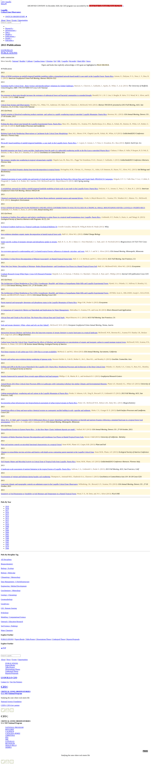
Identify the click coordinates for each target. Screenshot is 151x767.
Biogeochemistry (7, 564)
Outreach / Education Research (12, 622)
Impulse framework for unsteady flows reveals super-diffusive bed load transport (29, 376)
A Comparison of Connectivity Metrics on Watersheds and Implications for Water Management (35, 310)
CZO (9, 677)
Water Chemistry (7, 630)
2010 (7, 524)
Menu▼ (4, 4)
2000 (7, 536)
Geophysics (5, 604)
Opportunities (23, 20)
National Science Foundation (11, 702)
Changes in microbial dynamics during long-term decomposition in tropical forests (30, 170)
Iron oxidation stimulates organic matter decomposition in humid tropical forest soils (31, 234)
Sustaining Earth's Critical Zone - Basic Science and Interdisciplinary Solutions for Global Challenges (37, 86)
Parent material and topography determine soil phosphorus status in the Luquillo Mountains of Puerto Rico (39, 302)
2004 (7, 532)
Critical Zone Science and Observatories (15, 105)
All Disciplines (6, 559)
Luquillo (11, 11)
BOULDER (9, 729)
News (9, 20)
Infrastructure (10, 30)
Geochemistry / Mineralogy (11, 591)
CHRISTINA (10, 735)
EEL (7, 737)
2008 (7, 526)
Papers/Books (20, 639)
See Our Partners (16, 682)
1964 (7, 548)
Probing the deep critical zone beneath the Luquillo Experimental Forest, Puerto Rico (31, 124)
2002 (7, 534)
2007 (7, 528)
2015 (7, 514)
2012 (7, 520)
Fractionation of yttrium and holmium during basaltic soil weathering (25, 477)
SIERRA (8, 747)
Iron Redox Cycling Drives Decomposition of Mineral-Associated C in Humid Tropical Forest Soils (36, 259)
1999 (7, 538)
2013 (7, 518)
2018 (7, 508)
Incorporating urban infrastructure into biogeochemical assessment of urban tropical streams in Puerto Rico (39, 403)
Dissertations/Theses (43, 639)
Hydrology (5, 613)
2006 (7, 530)
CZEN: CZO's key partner (10, 705)
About (3, 20)
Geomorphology (7, 599)
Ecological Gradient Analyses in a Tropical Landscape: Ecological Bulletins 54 (29, 227)
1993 (7, 544)
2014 (7, 516)
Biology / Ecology (7, 568)
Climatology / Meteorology (10, 577)
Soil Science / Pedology (9, 626)
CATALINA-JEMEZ (12, 733)
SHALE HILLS (11, 745)
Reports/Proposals (72, 639)
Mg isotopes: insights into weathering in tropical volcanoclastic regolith (26, 160)
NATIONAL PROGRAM (14, 727)
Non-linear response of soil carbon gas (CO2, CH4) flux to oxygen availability (29, 352)
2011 (7, 522)
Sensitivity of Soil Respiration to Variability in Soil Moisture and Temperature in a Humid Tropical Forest (38, 494)
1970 (7, 546)
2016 (7, 512)
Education (9, 40)
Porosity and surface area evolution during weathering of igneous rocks (26, 359)
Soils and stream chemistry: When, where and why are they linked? (25, 325)
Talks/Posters (30, 639)
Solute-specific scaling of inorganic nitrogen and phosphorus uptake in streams (29, 242)
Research (9, 28)
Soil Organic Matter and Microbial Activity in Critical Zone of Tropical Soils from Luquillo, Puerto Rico (38, 462)
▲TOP (3, 648)
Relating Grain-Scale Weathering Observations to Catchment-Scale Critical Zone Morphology (34, 133)
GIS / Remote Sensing (9, 608)
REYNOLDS (10, 743)
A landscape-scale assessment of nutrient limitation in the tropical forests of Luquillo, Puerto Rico (36, 469)
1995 (7, 542)
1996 (7, 540)
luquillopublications (9, 51)
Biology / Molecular (8, 573)
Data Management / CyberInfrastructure (15, 582)
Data (7, 32)
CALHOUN (9, 731)
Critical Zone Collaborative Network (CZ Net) (105, 6)
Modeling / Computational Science (13, 617)
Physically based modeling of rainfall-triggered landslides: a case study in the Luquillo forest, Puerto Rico (38, 143)
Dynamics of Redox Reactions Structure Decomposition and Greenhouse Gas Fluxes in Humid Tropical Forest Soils (42, 437)
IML (7, 739)
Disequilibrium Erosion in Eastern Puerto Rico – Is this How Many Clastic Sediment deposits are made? (38, 429)
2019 (7, 506)
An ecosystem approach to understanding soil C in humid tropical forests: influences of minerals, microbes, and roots (42, 251)
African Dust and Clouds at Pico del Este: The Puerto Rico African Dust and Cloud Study (33, 318)
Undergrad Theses (58, 639)
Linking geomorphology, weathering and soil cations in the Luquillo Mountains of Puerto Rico (34, 393)
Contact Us (5, 682)
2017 (7, 510)
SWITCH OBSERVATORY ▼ (16, 17)
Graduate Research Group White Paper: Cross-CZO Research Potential (26, 274)
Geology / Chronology (9, 595)
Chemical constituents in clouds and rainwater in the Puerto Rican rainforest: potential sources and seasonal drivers (42, 198)
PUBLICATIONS (7, 639)
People (8, 38)
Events (14, 20)
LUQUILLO (9, 741)
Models (8, 34)
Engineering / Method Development (14, 586)
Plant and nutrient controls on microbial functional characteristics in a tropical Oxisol (31, 444)
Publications (10, 36)
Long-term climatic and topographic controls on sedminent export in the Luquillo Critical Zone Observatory (39, 484)
